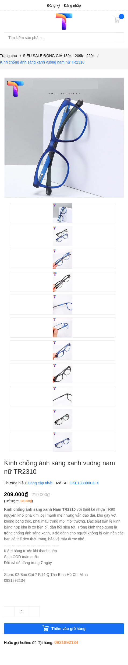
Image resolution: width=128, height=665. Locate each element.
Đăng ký (53, 6)
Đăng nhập (72, 6)
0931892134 (66, 642)
